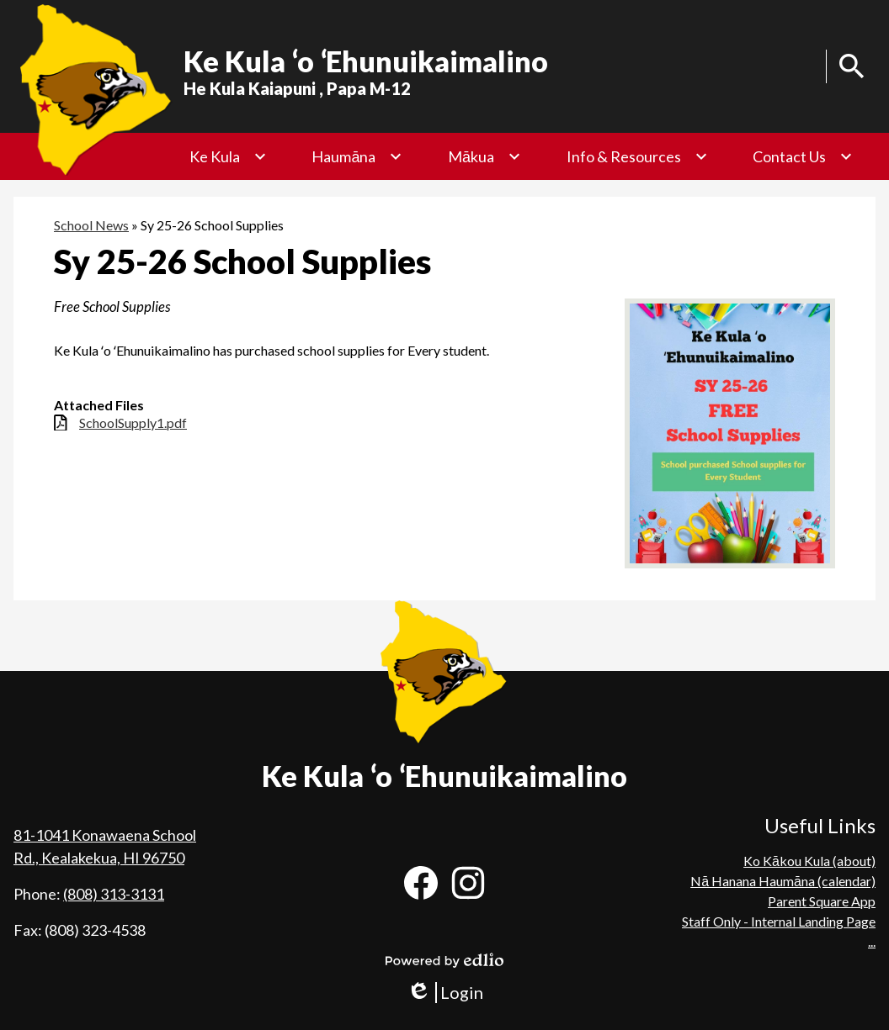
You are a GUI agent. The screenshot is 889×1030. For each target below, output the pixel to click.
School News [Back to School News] (91, 225)
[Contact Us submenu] (803, 156)
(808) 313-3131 (113, 894)
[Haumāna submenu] (357, 156)
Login (445, 992)
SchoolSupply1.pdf (133, 422)
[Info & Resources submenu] (637, 156)
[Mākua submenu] (484, 156)
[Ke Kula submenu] (228, 156)
